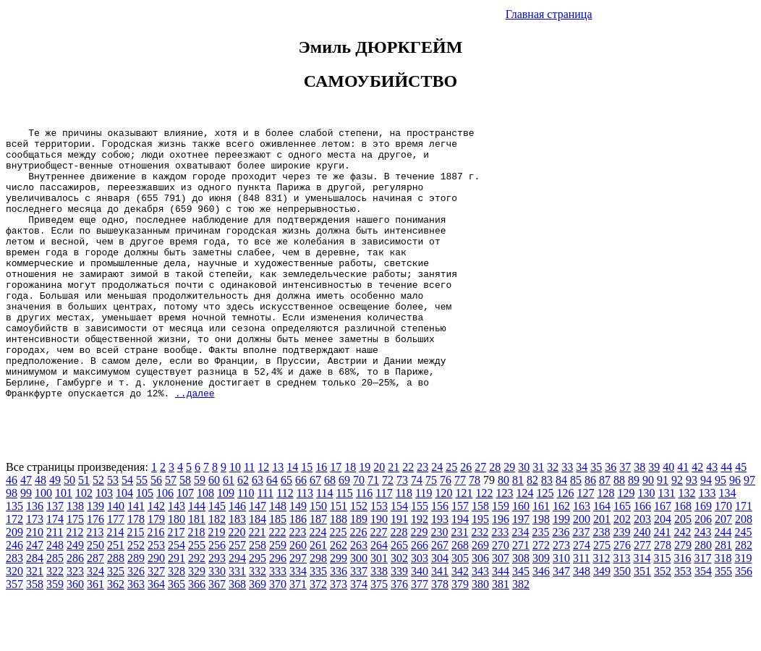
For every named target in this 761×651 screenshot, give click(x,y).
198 (541, 573)
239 (621, 586)
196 (500, 573)
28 (495, 521)
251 (115, 599)
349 (602, 625)
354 (703, 625)
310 (561, 612)
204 (662, 573)
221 (256, 586)
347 (561, 625)
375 (379, 638)
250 (95, 599)
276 (622, 599)
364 (156, 638)
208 (743, 573)
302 (399, 612)
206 (703, 573)
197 (521, 573)
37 (625, 521)
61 (228, 534)
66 (301, 534)
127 (585, 547)
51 (84, 534)
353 (683, 625)
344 (500, 625)
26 (466, 521)
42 (697, 521)
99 (26, 547)
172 (14, 573)
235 (540, 586)
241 (662, 586)
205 (683, 573)
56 (156, 534)
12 (263, 521)
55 (142, 534)
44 (726, 521)
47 (26, 534)
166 (642, 560)
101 (63, 547)
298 (318, 612)
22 (408, 521)
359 (55, 638)
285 (55, 612)
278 (662, 599)
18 (350, 521)
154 (399, 560)
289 (136, 612)
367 (217, 638)
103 (104, 547)
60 (214, 534)
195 (480, 573)
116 (364, 547)
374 (358, 638)
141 (136, 560)
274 (581, 599)
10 (235, 521)
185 (277, 573)
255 (196, 599)
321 (34, 625)
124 (524, 547)
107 (185, 547)
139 (95, 560)
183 (237, 573)
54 (127, 534)
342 (460, 625)
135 (14, 560)
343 (480, 625)
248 (55, 599)
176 (95, 573)
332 (257, 625)
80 (503, 534)
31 (538, 521)
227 (378, 586)
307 (500, 612)
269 (480, 599)
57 (171, 534)
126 (565, 547)
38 (639, 521)
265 (399, 599)
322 (55, 625)
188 (338, 573)
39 (654, 521)
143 (176, 560)
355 (723, 625)
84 (561, 534)
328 (176, 625)
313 (621, 612)
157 (460, 560)
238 (601, 586)
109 (225, 547)
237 (581, 586)
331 (237, 625)
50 (69, 534)
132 (686, 547)
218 (196, 586)
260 (298, 599)
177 (115, 573)
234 (520, 586)
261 (318, 599)
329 (196, 625)
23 (422, 521)
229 (419, 586)
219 (216, 586)
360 (75, 638)
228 (398, 586)
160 (521, 560)
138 (75, 560)
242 (682, 586)
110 (245, 547)
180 (176, 573)
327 (156, 625)
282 (743, 599)
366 (196, 638)
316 (682, 612)
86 (590, 534)
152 (358, 560)
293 (217, 612)
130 (646, 547)
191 (399, 573)
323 (75, 625)
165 (622, 560)
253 (156, 599)
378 (439, 638)
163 (581, 560)
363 (136, 638)
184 (257, 573)
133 (706, 547)
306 (480, 612)
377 (419, 638)
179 (156, 573)
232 (479, 586)
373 (338, 638)
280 (703, 599)
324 (95, 625)
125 (544, 547)
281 (723, 599)
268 (460, 599)
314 (641, 612)
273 (561, 599)
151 (338, 560)
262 (338, 599)
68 (330, 534)
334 (298, 625)
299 (338, 612)
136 (34, 560)
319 (743, 612)
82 (532, 534)
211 (54, 586)
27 (480, 521)
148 (277, 560)
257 (237, 599)
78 (474, 534)
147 (257, 560)
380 (480, 638)
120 (443, 547)
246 (14, 599)
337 (358, 625)
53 (113, 534)
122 (484, 547)
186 (298, 573)
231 (459, 586)
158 (480, 560)
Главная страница (549, 14)
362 (115, 638)
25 (451, 521)
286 (75, 612)
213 (94, 586)
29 (509, 521)
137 (55, 560)
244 (722, 586)
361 (95, 638)
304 (439, 612)
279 (683, 599)
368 (237, 638)
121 (463, 547)
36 (610, 521)
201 (602, 573)
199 (561, 573)
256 (217, 599)
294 (237, 612)
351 (642, 625)
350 (622, 625)
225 (338, 586)
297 (298, 612)
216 (155, 586)
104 (124, 547)
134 (727, 547)
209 (14, 586)
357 (14, 638)
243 (702, 586)
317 (702, 612)
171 (743, 560)
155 (419, 560)
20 (379, 521)
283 (14, 612)
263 (358, 599)
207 (723, 573)
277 (642, 599)
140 (115, 560)
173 (34, 573)
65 (286, 534)
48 (40, 534)
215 (135, 586)
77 (460, 534)
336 (338, 625)
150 (318, 560)
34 (581, 521)
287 (95, 612)
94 (706, 534)
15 (307, 521)
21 (393, 521)
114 (324, 547)
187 (318, 573)
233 (500, 586)
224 (317, 586)
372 (318, 638)
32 (552, 521)
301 (379, 612)
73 (402, 534)
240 (641, 586)
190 (379, 573)
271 (521, 599)
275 (602, 599)
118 (404, 547)
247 (34, 599)
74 (416, 534)
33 (567, 521)
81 (518, 534)
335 (318, 625)
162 (561, 560)
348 (581, 625)
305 (460, 612)
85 (576, 534)
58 (185, 534)
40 (668, 521)
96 (735, 534)
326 (136, 625)
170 (723, 560)
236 (560, 586)
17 (335, 521)
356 (743, 625)
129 (625, 547)
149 (298, 560)
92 (677, 534)
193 (439, 573)
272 (541, 599)
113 (305, 547)
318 (722, 612)
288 (115, 612)
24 (437, 521)
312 (601, 612)
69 (344, 534)
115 (344, 547)
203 (642, 573)
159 (500, 560)
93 (691, 534)
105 (144, 547)
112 (284, 547)
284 (34, 612)
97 (749, 534)
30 (524, 521)
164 (602, 560)
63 (257, 534)
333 (277, 625)
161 (541, 560)
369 (257, 638)
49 (55, 534)
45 (741, 521)
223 (297, 586)
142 (156, 560)
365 (176, 638)
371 (298, 638)
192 (419, 573)
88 (619, 534)
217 (175, 586)
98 (11, 547)
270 (500, 599)
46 (11, 534)
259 (277, 599)
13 (278, 521)
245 (743, 586)
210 (34, 586)
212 (74, 586)
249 (75, 599)
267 (439, 599)
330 (217, 625)
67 (315, 534)
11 (249, 521)
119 (423, 547)
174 (55, 573)
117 (383, 547)
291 (176, 612)
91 (662, 534)
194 (460, 573)
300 (358, 612)
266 (419, 599)
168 (683, 560)
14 (292, 521)
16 (321, 521)
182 (217, 573)
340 (419, 625)
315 (662, 612)
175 (75, 573)
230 (439, 586)
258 (257, 599)
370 (277, 638)
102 (84, 547)
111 (265, 547)
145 (217, 560)
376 (399, 638)
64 (272, 534)
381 (500, 638)
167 (662, 560)
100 (43, 547)
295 (257, 612)
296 (277, 612)
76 (445, 534)
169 (703, 560)
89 (633, 534)
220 (236, 586)
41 (683, 521)
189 (358, 573)
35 (596, 521)
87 (605, 534)
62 (243, 534)
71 (373, 534)
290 (156, 612)
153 (379, 560)
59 (199, 534)
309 (541, 612)
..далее (195, 447)
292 (196, 612)
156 (439, 560)
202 (622, 573)
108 (205, 547)
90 (648, 534)
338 (379, 625)
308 (521, 612)
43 (712, 521)
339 (399, 625)
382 (521, 638)
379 (460, 638)
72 (388, 534)
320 (14, 625)
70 (359, 534)
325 (115, 625)
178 (136, 573)
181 (196, 573)
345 (521, 625)
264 (379, 599)
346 (541, 625)
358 (34, 638)
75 (431, 534)
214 (115, 586)
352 (662, 625)
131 (666, 547)
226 (358, 586)
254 (176, 599)
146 (237, 560)
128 (605, 547)
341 (439, 625)
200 (581, 573)
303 (419, 612)
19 (364, 521)
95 (720, 534)
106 (165, 547)
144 (196, 560)
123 (504, 547)
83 (547, 534)
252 (136, 599)
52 (98, 534)
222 (277, 586)
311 (581, 612)
